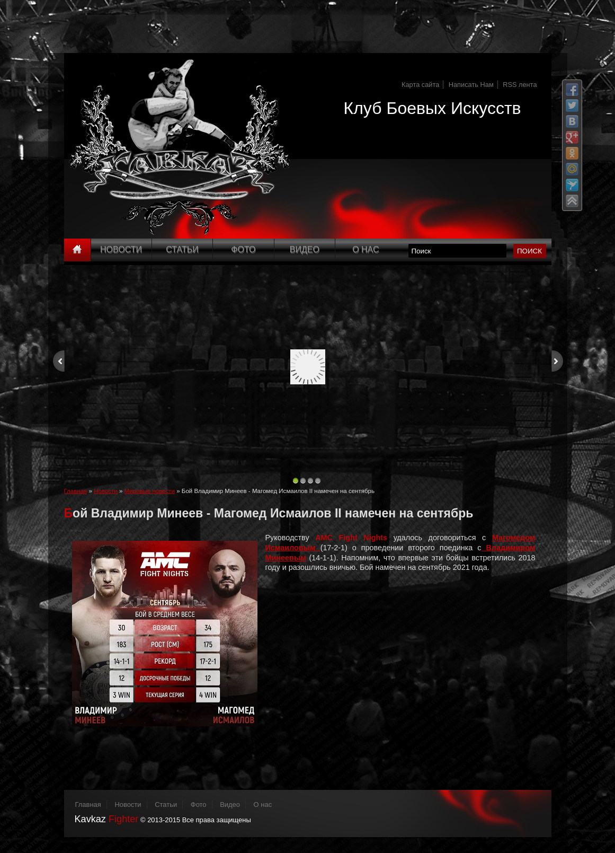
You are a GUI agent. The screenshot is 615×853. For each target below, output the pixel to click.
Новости (121, 249)
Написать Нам (471, 85)
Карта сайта (420, 85)
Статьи (182, 249)
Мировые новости (149, 491)
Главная (75, 491)
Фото (243, 249)
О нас (263, 804)
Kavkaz (107, 819)
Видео (304, 249)
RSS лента (520, 85)
